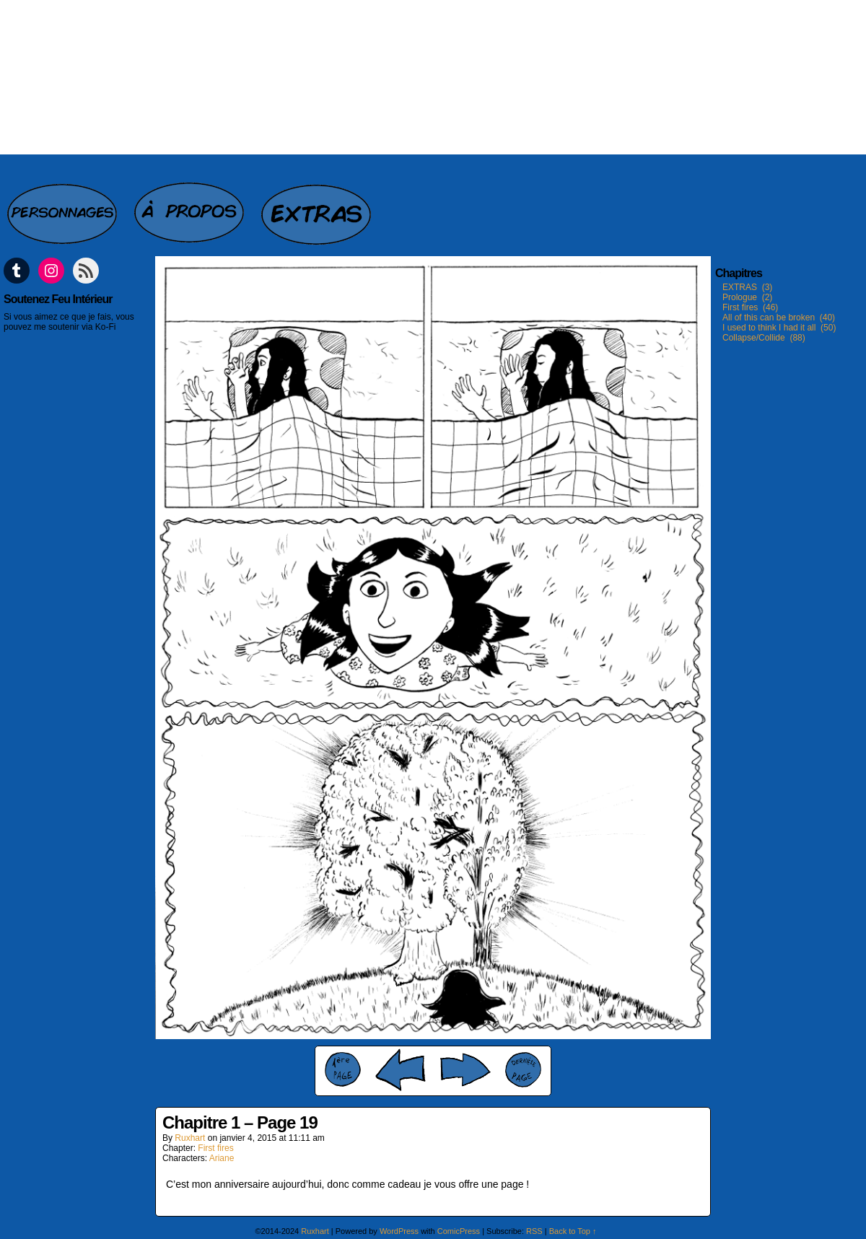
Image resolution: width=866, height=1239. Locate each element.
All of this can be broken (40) (778, 317)
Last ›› (523, 1069)
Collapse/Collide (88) (763, 338)
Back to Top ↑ (573, 1231)
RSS (534, 1231)
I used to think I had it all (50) (779, 328)
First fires (215, 1148)
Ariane (222, 1158)
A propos (190, 206)
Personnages (63, 206)
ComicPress (458, 1231)
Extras (317, 206)
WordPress (399, 1231)
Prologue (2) (747, 297)
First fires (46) (750, 307)
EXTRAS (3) (747, 287)
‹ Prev (400, 1069)
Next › (465, 1070)
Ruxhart (190, 1138)
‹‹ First (343, 1069)
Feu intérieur (433, 77)
